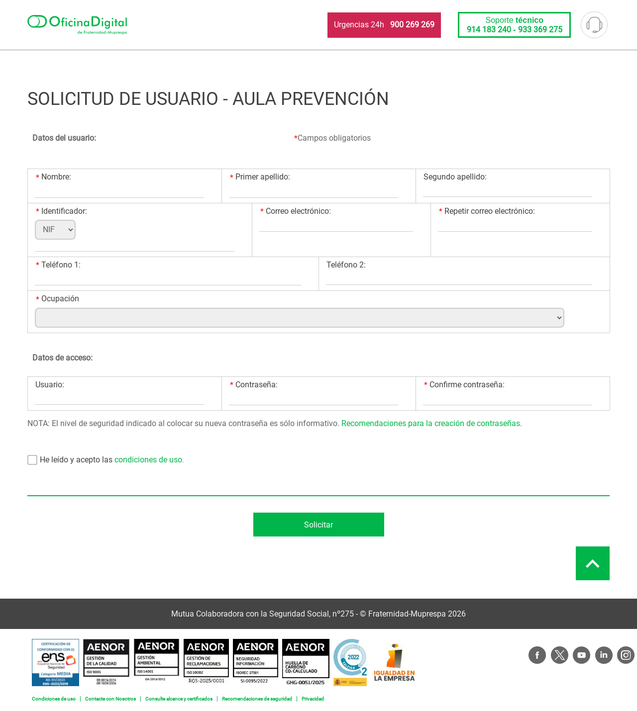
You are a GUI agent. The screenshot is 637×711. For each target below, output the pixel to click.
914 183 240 (489, 29)
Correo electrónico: (295, 211)
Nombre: (53, 177)
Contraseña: (254, 385)
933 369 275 (540, 29)
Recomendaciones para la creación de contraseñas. (431, 423)
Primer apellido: (260, 177)
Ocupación (57, 299)
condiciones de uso (147, 459)
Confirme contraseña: (464, 385)
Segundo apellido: (455, 176)
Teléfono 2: (346, 264)
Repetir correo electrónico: (487, 211)
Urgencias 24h (384, 24)
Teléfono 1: (58, 265)
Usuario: (49, 384)
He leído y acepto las (76, 459)
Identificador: (61, 211)
